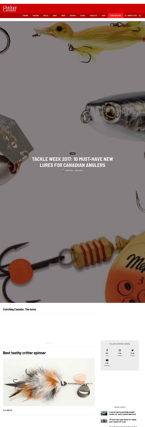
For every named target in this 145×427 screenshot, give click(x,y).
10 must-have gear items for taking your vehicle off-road (122, 421)
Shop (103, 15)
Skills (46, 15)
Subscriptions (115, 15)
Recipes (73, 15)
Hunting (36, 15)
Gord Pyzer (69, 170)
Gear (55, 15)
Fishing (25, 15)
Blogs (83, 15)
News (63, 15)
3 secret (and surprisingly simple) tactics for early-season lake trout (122, 413)
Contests (93, 15)
